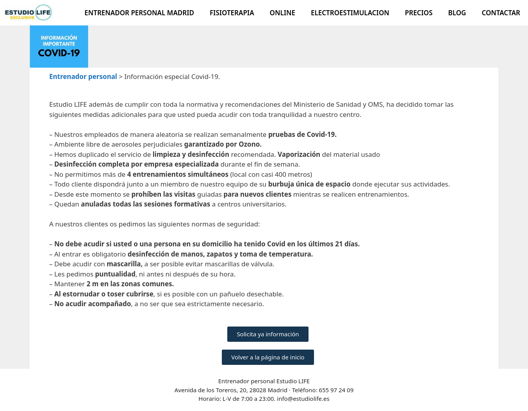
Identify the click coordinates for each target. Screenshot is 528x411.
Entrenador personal (83, 76)
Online (282, 12)
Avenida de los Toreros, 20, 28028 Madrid (232, 390)
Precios (419, 12)
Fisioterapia (232, 12)
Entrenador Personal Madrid (139, 12)
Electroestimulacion (350, 12)
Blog (457, 12)
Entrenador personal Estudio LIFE (264, 381)
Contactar (501, 12)
